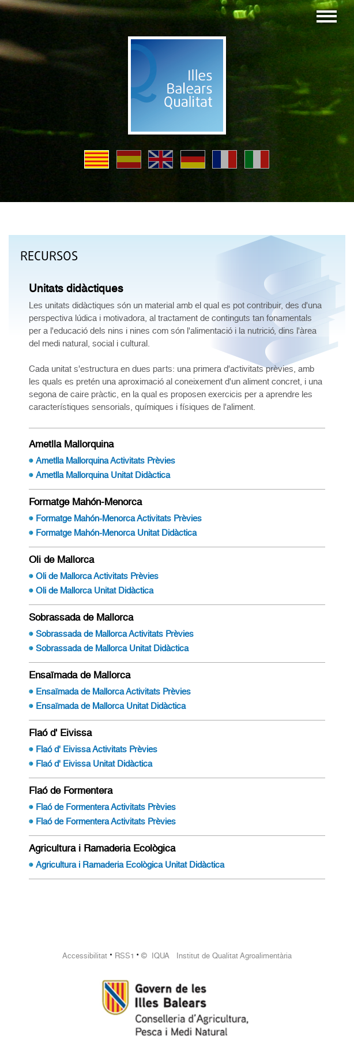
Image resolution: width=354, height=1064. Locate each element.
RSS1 (124, 955)
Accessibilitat (84, 955)
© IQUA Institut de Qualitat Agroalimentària (216, 955)
